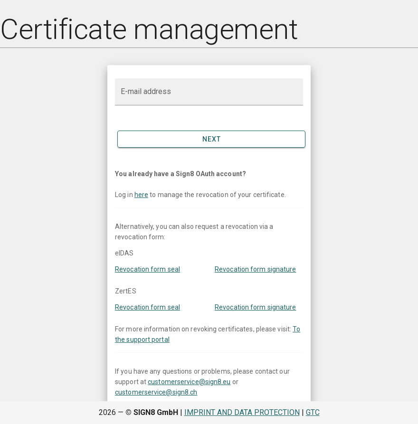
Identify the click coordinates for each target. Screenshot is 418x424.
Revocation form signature (255, 269)
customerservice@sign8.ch (156, 392)
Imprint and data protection (242, 412)
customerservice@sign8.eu (189, 382)
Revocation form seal (147, 269)
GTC (313, 412)
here (141, 194)
